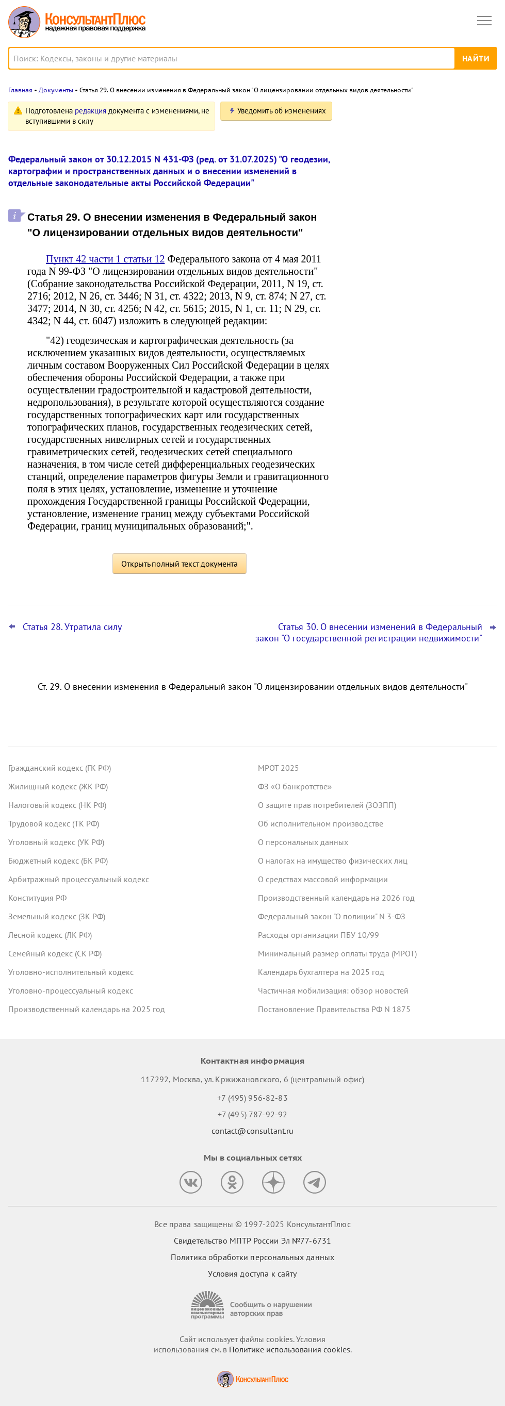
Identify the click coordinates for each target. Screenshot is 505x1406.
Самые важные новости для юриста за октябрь (418, 259)
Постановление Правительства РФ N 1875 (334, 1009)
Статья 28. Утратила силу (72, 627)
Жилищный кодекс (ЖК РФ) (58, 786)
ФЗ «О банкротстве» (295, 786)
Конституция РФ (37, 897)
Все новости (374, 342)
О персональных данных (303, 842)
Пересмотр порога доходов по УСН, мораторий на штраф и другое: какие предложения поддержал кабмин (416, 161)
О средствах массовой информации (323, 879)
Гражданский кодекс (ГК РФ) (59, 768)
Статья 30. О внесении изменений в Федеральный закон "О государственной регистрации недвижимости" (368, 632)
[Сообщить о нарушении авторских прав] (253, 1305)
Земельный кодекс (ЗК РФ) (56, 916)
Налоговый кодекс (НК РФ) (57, 805)
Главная (20, 90)
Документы (56, 90)
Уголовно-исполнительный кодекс (71, 972)
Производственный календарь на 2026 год (336, 897)
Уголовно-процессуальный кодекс (70, 990)
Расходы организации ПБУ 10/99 (318, 935)
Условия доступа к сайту (252, 1273)
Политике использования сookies (289, 1349)
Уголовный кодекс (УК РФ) (56, 842)
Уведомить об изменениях (281, 110)
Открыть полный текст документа (179, 563)
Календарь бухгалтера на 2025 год (321, 972)
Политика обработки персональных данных (252, 1257)
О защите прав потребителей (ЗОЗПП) (327, 805)
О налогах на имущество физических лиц (333, 860)
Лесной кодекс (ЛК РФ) (50, 935)
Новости (389, 115)
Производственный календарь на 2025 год (86, 1009)
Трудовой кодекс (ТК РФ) (53, 823)
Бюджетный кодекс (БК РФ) (58, 860)
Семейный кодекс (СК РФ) (55, 953)
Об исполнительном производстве (320, 823)
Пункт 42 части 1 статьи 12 (105, 258)
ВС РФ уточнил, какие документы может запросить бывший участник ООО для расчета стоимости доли (413, 309)
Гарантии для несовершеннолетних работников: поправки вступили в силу (419, 212)
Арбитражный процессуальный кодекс (78, 879)
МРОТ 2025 (278, 768)
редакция (90, 110)
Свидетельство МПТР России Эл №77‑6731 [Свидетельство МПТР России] (252, 1240)
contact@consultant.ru (252, 1131)
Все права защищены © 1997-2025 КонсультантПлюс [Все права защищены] (252, 1224)
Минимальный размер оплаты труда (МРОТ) (337, 953)
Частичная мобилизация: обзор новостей (333, 990)
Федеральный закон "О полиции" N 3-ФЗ (331, 916)
